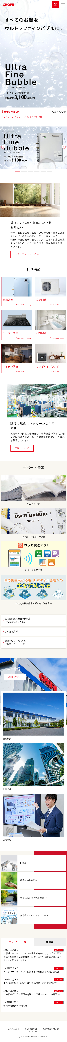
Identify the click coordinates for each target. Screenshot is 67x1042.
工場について (22, 448)
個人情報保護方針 (31, 1029)
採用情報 (33, 817)
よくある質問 (11, 631)
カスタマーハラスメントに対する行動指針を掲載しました (31, 971)
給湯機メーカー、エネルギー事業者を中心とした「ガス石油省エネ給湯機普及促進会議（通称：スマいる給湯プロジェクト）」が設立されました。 (32, 956)
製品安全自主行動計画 (51, 1029)
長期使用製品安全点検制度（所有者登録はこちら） (17, 620)
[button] (3, 147)
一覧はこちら (58, 112)
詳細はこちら (14, 677)
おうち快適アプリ (33, 556)
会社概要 (33, 716)
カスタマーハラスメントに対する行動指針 (21, 117)
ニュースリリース (17, 942)
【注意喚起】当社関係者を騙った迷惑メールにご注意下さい (32, 994)
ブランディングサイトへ (28, 254)
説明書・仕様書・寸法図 (33, 523)
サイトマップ (33, 1032)
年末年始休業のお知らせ (15, 1006)
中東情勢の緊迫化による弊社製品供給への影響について (30, 983)
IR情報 (49, 942)
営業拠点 (33, 766)
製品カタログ (33, 490)
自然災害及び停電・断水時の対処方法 (33, 590)
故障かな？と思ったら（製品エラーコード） (15, 643)
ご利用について (13, 1029)
